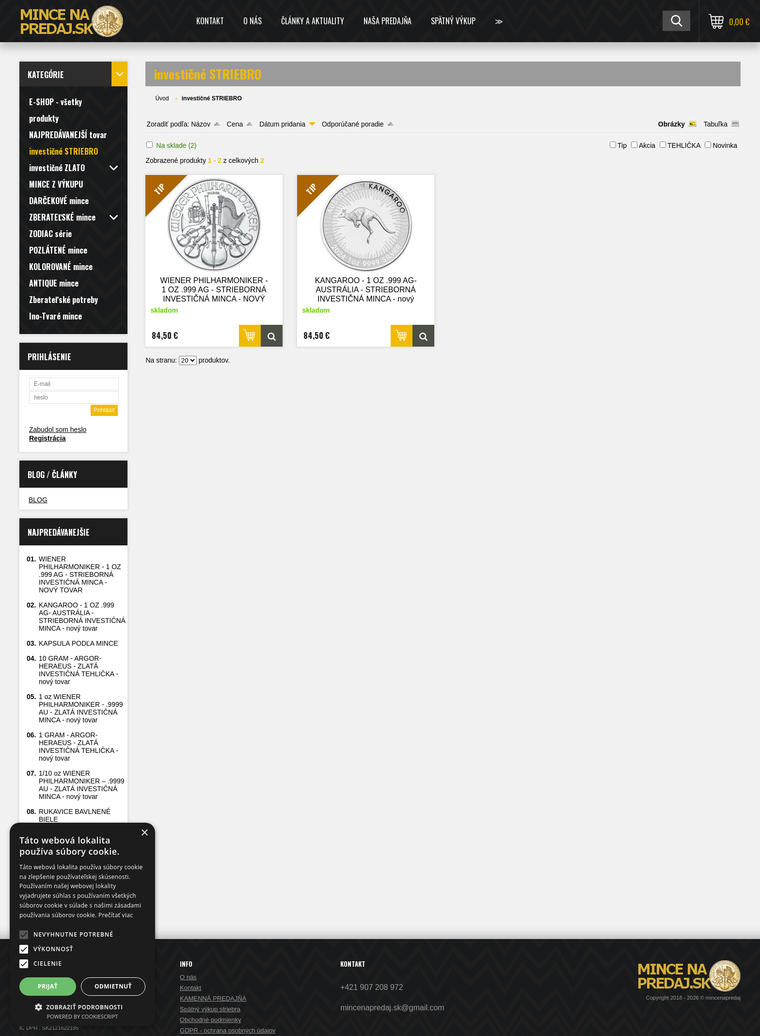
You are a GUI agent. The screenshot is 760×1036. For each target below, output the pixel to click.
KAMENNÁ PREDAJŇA (213, 998)
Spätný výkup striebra (210, 1009)
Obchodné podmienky (210, 1019)
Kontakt (210, 21)
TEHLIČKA (683, 145)
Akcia (647, 145)
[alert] (82, 924)
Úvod (162, 98)
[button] (23, 934)
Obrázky (671, 124)
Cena (235, 124)
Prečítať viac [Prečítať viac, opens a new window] (115, 915)
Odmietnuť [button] (113, 986)
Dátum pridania (282, 124)
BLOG (38, 500)
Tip (622, 145)
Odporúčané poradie (353, 124)
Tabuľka (716, 124)
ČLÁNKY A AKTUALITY (312, 21)
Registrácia (47, 438)
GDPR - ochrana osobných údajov (227, 1030)
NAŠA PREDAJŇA (388, 21)
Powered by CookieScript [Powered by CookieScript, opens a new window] (82, 1016)
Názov (200, 124)
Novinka (724, 145)
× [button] (144, 833)
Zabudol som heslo (57, 429)
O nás (252, 21)
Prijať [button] (48, 986)
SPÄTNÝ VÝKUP (453, 21)
